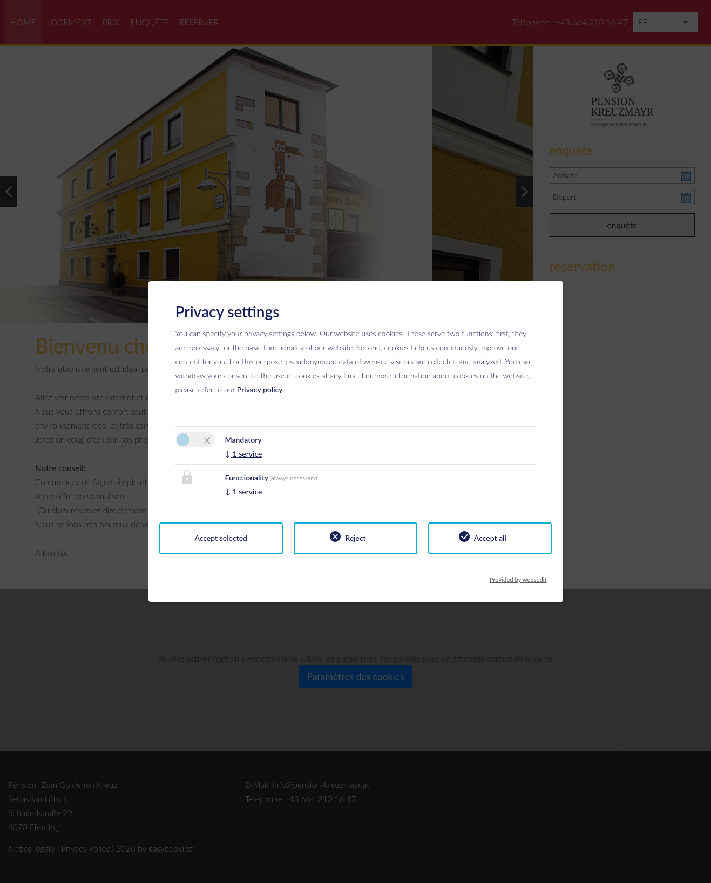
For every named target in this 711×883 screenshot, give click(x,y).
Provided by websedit (518, 576)
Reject (355, 537)
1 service (243, 453)
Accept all (490, 537)
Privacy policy (260, 389)
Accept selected (220, 537)
